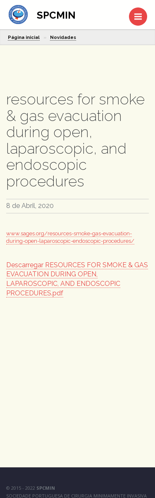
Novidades (63, 37)
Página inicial (24, 37)
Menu (140, 12)
